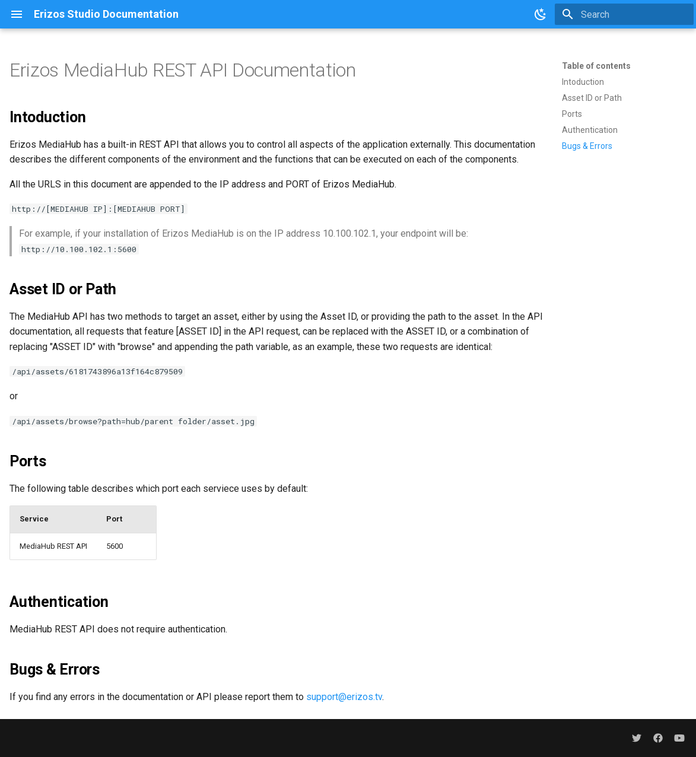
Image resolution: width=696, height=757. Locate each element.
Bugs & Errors (587, 146)
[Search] (624, 14)
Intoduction (583, 82)
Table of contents (596, 66)
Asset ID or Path (592, 98)
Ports (572, 114)
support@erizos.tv (344, 696)
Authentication (590, 130)
